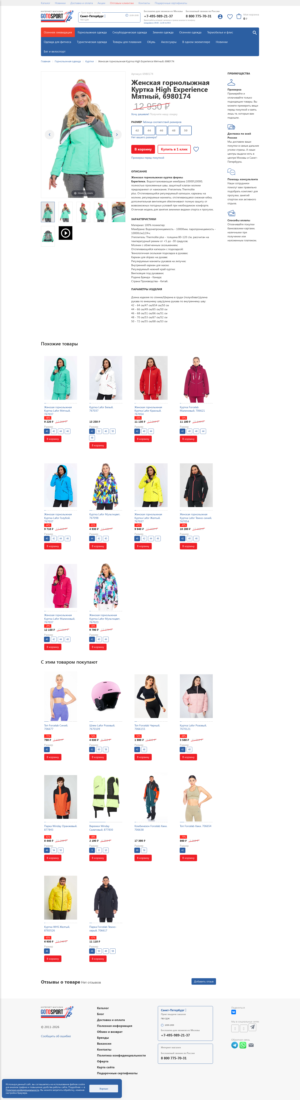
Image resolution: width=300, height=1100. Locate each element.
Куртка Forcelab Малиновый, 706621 (192, 408)
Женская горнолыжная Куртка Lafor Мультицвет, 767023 (104, 618)
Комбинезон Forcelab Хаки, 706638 (151, 827)
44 (149, 130)
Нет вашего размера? (144, 137)
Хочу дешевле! (140, 114)
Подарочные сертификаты (171, 3)
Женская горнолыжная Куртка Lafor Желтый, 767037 (148, 517)
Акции (101, 3)
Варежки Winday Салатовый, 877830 (101, 827)
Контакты (144, 3)
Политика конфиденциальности (121, 1055)
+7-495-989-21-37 (158, 16)
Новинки (60, 3)
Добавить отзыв (204, 981)
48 (173, 130)
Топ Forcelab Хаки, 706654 (195, 826)
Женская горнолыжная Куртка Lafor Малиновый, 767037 (59, 618)
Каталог (45, 3)
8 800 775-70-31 (198, 16)
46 (161, 130)
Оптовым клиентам (122, 3)
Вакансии (104, 1043)
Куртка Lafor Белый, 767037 (101, 408)
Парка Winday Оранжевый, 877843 (60, 827)
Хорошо (103, 1088)
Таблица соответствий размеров (162, 122)
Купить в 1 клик (174, 149)
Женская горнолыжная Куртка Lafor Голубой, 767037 (58, 517)
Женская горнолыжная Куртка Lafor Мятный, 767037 (58, 410)
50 (186, 130)
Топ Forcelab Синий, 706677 (56, 727)
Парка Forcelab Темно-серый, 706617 (103, 928)
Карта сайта (106, 1067)
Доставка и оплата (81, 3)
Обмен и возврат (109, 1032)
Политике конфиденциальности (22, 1090)
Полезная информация (114, 1026)
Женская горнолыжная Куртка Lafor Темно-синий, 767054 (196, 517)
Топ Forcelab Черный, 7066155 (147, 727)
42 (137, 130)
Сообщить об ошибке (56, 1036)
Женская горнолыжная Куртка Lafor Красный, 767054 (148, 410)
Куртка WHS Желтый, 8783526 (57, 928)
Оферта (102, 1061)
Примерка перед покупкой (147, 157)
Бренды (103, 1037)
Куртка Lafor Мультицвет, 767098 (104, 515)
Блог (100, 1014)
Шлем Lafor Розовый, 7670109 (102, 727)
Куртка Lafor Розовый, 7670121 (193, 727)
